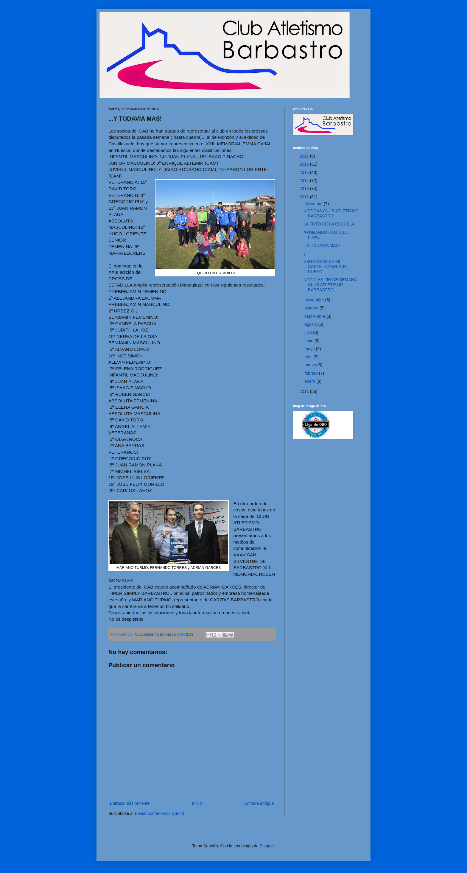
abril (308, 356)
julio (308, 332)
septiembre (315, 316)
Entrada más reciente (130, 803)
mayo (310, 348)
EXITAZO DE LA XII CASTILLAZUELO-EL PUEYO (325, 266)
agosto (311, 324)
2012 (305, 196)
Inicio (197, 803)
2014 (305, 180)
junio (309, 340)
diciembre (314, 203)
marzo (310, 364)
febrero (311, 373)
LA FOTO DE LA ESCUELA (329, 224)
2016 (305, 164)
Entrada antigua (259, 803)
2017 (305, 156)
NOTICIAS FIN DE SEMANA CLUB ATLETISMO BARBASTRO (330, 284)
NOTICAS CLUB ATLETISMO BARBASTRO (331, 213)
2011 (305, 391)
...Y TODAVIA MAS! (321, 245)
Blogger (267, 846)
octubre (312, 308)
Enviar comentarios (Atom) (159, 813)
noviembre (314, 300)
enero (310, 381)
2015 (305, 172)
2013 (305, 188)
